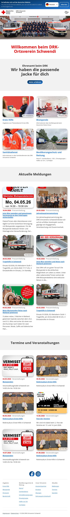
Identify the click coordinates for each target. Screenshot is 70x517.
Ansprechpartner (41, 486)
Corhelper (22, 505)
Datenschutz (15, 513)
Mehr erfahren (35, 82)
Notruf (21, 488)
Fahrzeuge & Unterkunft (43, 496)
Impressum (6, 513)
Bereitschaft (6, 496)
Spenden (54, 493)
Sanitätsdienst (10, 152)
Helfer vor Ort (23, 501)
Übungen (38, 493)
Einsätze (38, 490)
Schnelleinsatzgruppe (26, 495)
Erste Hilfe (8, 119)
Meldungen (55, 486)
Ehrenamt (6, 493)
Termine (54, 490)
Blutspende (42, 119)
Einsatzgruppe (23, 498)
